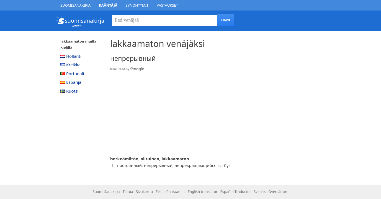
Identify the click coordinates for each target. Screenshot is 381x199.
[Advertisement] (197, 114)
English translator (203, 191)
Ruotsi (69, 91)
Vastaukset (167, 5)
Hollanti (70, 56)
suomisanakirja (84, 20)
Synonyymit (137, 5)
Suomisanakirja (75, 5)
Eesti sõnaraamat (170, 191)
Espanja (70, 82)
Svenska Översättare (271, 191)
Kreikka (70, 64)
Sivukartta (144, 191)
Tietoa (128, 191)
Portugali (72, 73)
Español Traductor (235, 191)
